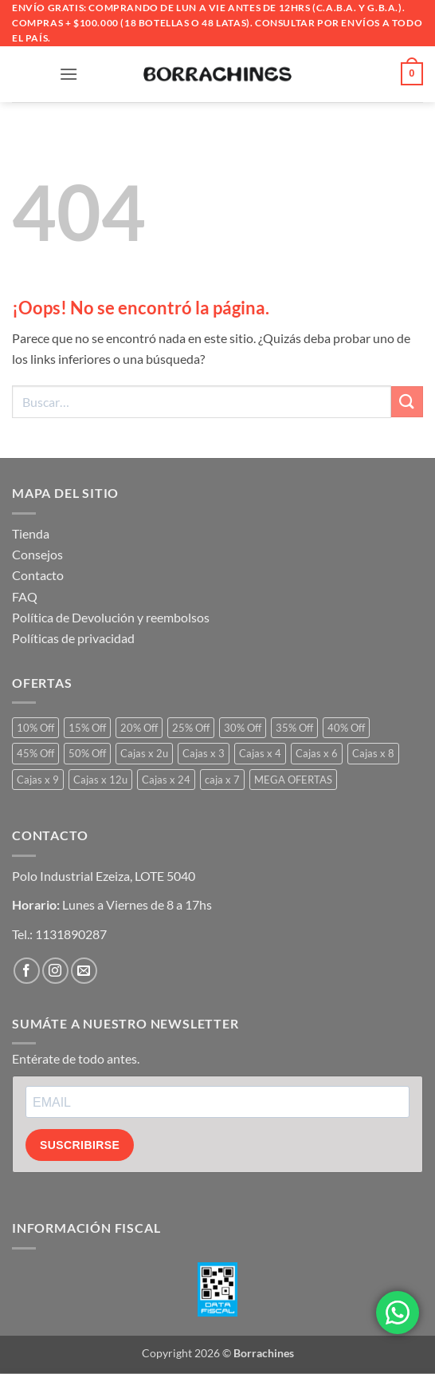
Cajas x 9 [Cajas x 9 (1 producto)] (38, 779)
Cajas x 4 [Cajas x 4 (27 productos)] (260, 753)
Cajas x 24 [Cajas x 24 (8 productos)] (166, 779)
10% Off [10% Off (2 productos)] (35, 727)
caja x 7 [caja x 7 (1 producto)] (222, 779)
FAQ (24, 596)
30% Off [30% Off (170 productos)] (242, 727)
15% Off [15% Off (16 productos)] (87, 727)
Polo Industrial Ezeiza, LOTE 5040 (103, 875)
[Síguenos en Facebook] (27, 970)
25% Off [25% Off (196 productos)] (191, 727)
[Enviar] (407, 401)
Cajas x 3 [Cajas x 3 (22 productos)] (203, 753)
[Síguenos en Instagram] (55, 970)
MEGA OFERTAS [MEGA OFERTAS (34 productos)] (293, 779)
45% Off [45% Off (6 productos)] (35, 753)
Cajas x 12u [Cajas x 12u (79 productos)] (100, 779)
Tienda (30, 533)
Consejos (37, 554)
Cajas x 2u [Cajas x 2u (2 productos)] (144, 753)
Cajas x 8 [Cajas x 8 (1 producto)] (373, 753)
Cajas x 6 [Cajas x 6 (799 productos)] (317, 753)
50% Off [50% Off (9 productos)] (87, 753)
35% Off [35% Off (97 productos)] (294, 727)
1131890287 (71, 934)
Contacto (38, 574)
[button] (68, 73)
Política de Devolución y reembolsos (111, 617)
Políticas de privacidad (73, 638)
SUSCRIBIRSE (80, 1145)
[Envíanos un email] (84, 970)
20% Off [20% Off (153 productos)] (139, 727)
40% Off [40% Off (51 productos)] (346, 727)
